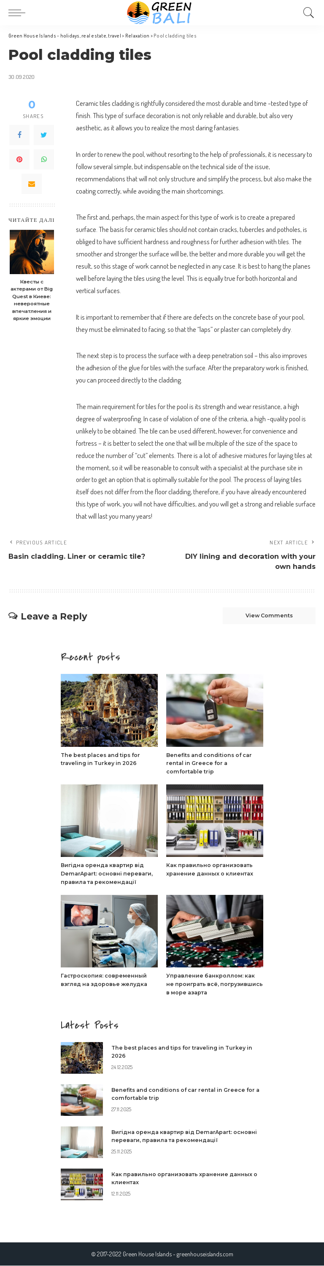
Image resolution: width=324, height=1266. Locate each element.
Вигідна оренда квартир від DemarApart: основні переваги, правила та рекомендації (108, 874)
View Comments (265, 617)
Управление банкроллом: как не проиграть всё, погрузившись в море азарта (211, 984)
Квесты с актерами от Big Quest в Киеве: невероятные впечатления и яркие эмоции (32, 300)
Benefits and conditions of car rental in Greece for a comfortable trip (211, 764)
